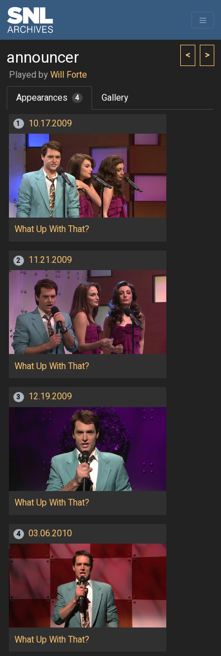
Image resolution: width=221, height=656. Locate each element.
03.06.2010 (50, 533)
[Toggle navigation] (202, 20)
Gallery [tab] (115, 98)
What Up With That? (52, 229)
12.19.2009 (50, 396)
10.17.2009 (50, 123)
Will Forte (68, 75)
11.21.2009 (50, 260)
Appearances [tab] (49, 98)
